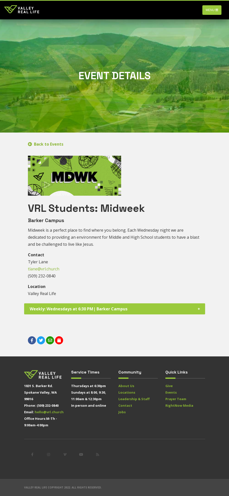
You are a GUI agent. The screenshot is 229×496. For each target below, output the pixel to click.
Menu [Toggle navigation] (212, 10)
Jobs (122, 412)
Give (169, 386)
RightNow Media (179, 405)
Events (171, 392)
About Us (126, 386)
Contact (125, 405)
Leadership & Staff (134, 399)
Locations (126, 392)
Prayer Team (175, 399)
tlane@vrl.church (43, 269)
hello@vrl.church (49, 412)
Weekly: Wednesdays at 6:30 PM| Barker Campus (78, 309)
